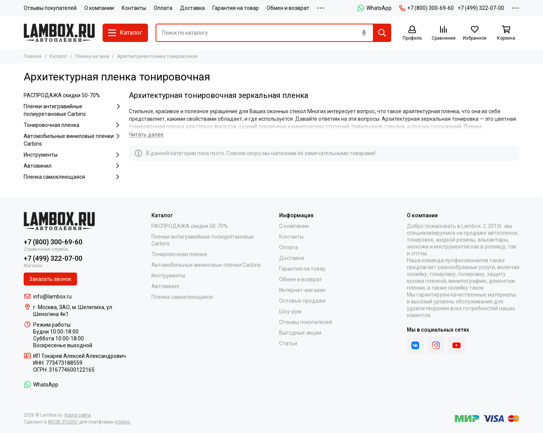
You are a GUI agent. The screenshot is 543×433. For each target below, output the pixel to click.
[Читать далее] (146, 135)
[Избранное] (474, 33)
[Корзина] (506, 33)
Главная (33, 56)
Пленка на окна (92, 56)
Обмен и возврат (288, 8)
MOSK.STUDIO (63, 422)
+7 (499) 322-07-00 (481, 8)
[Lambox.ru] (59, 33)
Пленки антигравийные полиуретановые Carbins (72, 110)
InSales (122, 422)
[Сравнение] (443, 33)
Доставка (192, 8)
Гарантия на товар (235, 8)
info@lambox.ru (52, 296)
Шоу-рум (290, 311)
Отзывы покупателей (50, 8)
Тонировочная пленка (72, 125)
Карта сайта (77, 415)
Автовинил (72, 166)
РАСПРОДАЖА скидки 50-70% (62, 95)
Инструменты (72, 155)
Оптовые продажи (302, 301)
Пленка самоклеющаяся (72, 177)
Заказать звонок (50, 279)
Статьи (288, 343)
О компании (99, 8)
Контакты (134, 8)
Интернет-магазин (302, 290)
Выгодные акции (300, 333)
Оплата (163, 8)
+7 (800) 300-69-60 (426, 8)
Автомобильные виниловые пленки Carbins (72, 139)
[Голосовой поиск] (363, 33)
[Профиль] (412, 33)
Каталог (58, 56)
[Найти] (382, 33)
